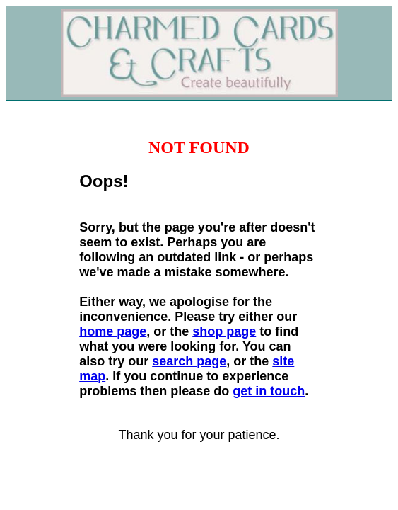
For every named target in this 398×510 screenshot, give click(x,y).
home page (112, 331)
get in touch (269, 391)
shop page (224, 331)
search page (189, 361)
